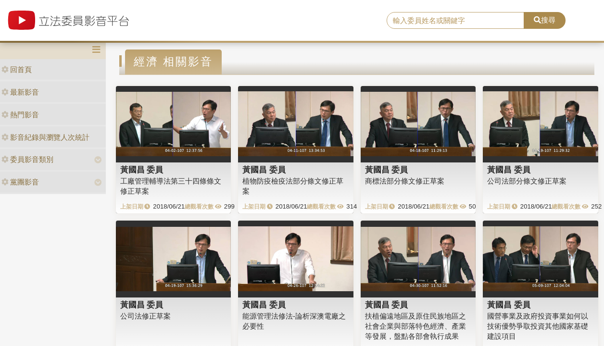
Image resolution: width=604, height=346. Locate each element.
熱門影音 (20, 115)
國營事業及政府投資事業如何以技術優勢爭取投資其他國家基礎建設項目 (537, 326)
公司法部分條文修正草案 (526, 181)
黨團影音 (20, 182)
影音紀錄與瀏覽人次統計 (45, 137)
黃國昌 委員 (142, 169)
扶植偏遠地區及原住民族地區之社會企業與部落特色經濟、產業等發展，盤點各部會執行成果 (415, 326)
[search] (455, 20)
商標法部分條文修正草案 (404, 181)
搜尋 (544, 20)
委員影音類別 (27, 159)
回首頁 (16, 69)
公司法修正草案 (145, 316)
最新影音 (20, 92)
